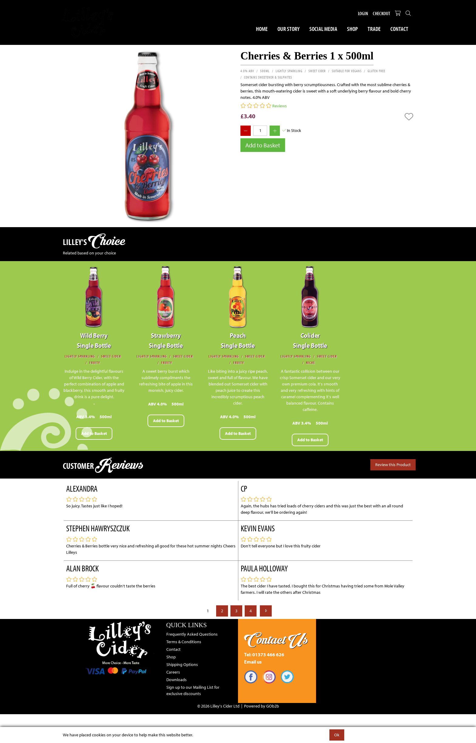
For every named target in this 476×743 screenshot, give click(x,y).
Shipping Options (182, 664)
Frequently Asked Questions (192, 634)
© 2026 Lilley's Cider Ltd (218, 706)
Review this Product (393, 464)
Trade (374, 28)
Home (262, 28)
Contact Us (276, 639)
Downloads (176, 679)
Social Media (323, 28)
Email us (253, 662)
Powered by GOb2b (261, 706)
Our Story (288, 28)
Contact (399, 28)
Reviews (279, 106)
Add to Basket (262, 145)
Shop (352, 28)
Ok (336, 735)
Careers (173, 672)
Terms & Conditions (183, 641)
